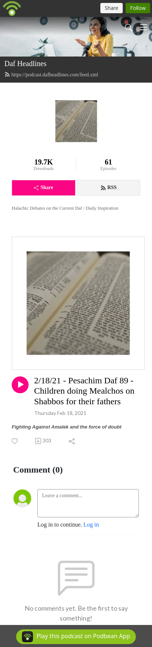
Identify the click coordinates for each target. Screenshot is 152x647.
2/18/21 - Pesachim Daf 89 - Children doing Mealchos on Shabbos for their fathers (84, 391)
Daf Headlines (25, 63)
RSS (108, 188)
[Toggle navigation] (143, 27)
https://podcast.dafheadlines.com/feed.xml (51, 74)
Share (43, 187)
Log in (91, 524)
